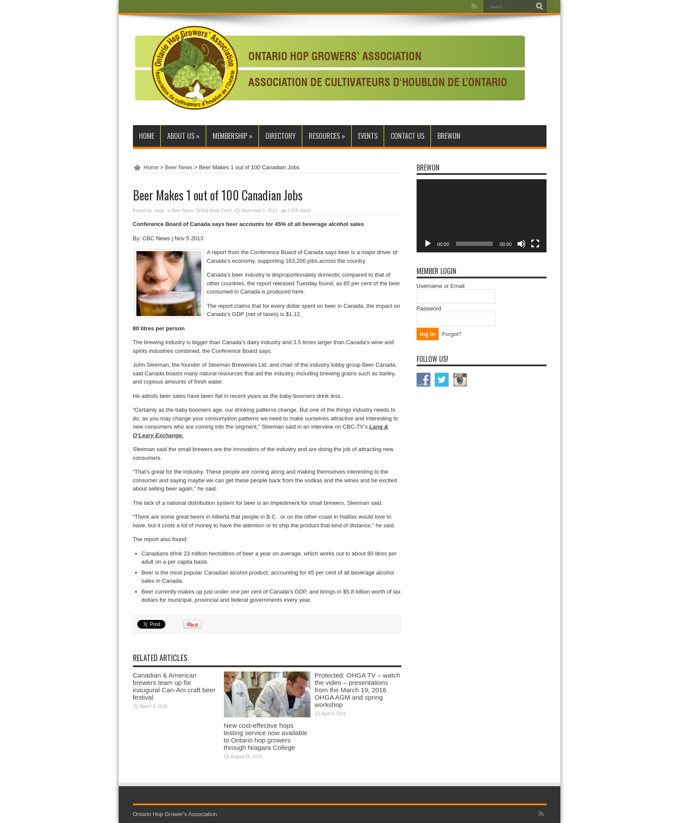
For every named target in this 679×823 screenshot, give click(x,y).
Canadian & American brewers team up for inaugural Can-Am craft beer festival (174, 686)
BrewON (448, 136)
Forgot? (452, 334)
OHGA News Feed (213, 210)
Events (368, 136)
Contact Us (407, 136)
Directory (280, 136)
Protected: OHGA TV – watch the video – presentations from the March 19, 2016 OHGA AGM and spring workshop (357, 689)
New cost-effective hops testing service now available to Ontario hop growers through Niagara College (266, 736)
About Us (183, 136)
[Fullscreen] (535, 243)
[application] (481, 215)
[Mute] (521, 243)
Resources (327, 136)
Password (429, 308)
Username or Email (441, 286)
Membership (232, 136)
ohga (159, 210)
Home (146, 136)
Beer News (179, 167)
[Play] (428, 243)
